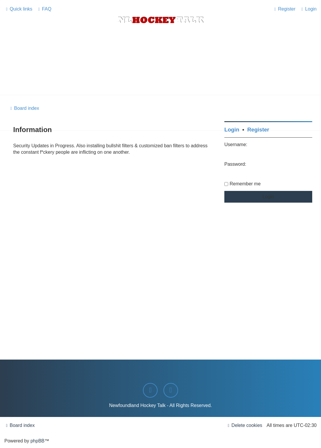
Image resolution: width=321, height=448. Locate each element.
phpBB (37, 440)
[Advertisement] (160, 79)
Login (231, 129)
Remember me (245, 183)
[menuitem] (44, 8)
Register (258, 129)
